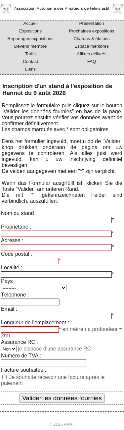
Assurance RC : (19, 342)
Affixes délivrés (91, 53)
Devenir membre (30, 46)
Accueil (30, 23)
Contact (30, 61)
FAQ (91, 61)
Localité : (11, 267)
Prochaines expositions (91, 30)
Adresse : (12, 240)
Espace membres (91, 46)
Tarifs (30, 53)
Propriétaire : (16, 227)
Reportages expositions (30, 38)
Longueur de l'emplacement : (35, 322)
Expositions (30, 30)
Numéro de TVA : (21, 355)
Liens (30, 69)
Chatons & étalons (92, 38)
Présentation (91, 23)
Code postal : (16, 254)
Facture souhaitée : (23, 370)
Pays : (8, 281)
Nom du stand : (19, 213)
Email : (9, 309)
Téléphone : (15, 294)
